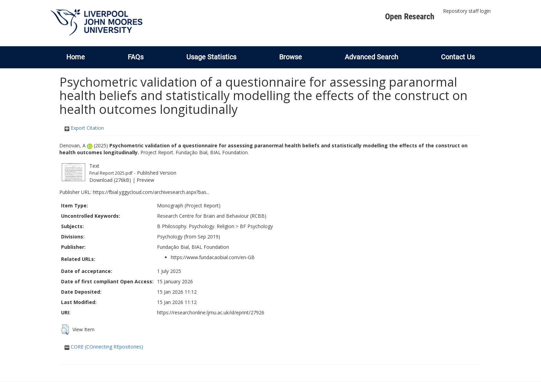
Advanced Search (371, 57)
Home (75, 57)
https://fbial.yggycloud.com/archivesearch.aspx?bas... (151, 192)
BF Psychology (256, 226)
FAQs (136, 57)
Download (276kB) (110, 180)
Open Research (409, 16)
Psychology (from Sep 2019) (188, 236)
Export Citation (84, 128)
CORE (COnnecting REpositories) (104, 346)
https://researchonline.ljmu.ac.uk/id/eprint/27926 (210, 312)
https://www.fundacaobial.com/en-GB (213, 257)
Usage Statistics (211, 57)
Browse (290, 57)
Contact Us (458, 57)
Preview (145, 180)
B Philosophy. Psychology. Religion (195, 226)
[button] (65, 329)
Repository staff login (467, 11)
